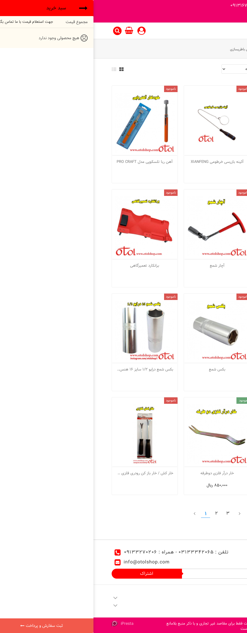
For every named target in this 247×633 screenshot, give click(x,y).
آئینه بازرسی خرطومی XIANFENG (123, 161)
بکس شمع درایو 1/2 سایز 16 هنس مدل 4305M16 (51, 369)
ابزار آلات (211, 49)
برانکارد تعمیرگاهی (51, 265)
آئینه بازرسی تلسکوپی (195, 161)
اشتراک (53, 573)
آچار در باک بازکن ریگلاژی (196, 265)
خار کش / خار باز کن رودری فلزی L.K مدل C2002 (51, 473)
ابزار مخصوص (188, 49)
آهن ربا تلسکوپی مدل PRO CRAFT (51, 161)
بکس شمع (123, 369)
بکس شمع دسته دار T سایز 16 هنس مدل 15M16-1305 (195, 473)
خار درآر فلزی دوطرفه (123, 473)
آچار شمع (123, 265)
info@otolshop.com (53, 562)
